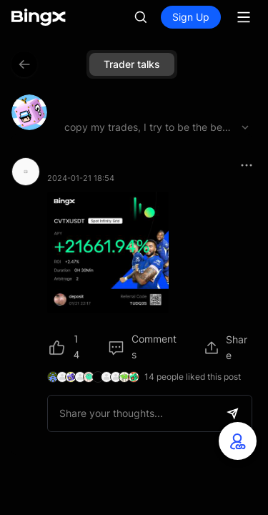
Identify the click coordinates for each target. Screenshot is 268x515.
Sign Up (190, 17)
